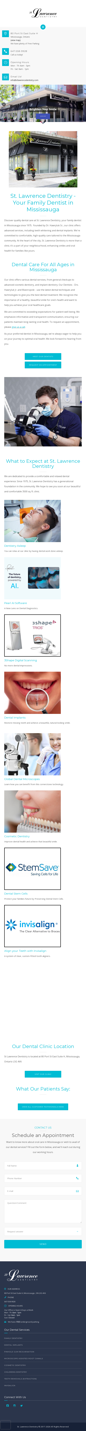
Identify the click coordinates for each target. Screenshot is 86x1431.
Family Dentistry (13, 1338)
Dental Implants (13, 1345)
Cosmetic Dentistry (15, 1365)
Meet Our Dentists (43, 356)
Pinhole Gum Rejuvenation (19, 1352)
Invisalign (9, 1385)
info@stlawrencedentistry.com (24, 80)
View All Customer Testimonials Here (43, 1107)
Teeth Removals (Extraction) (20, 1379)
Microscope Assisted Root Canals (23, 1358)
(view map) (16, 40)
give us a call (18, 327)
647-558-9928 (19, 51)
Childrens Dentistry (15, 1372)
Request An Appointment (43, 365)
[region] (43, 104)
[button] (4, 104)
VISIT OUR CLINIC (43, 1074)
